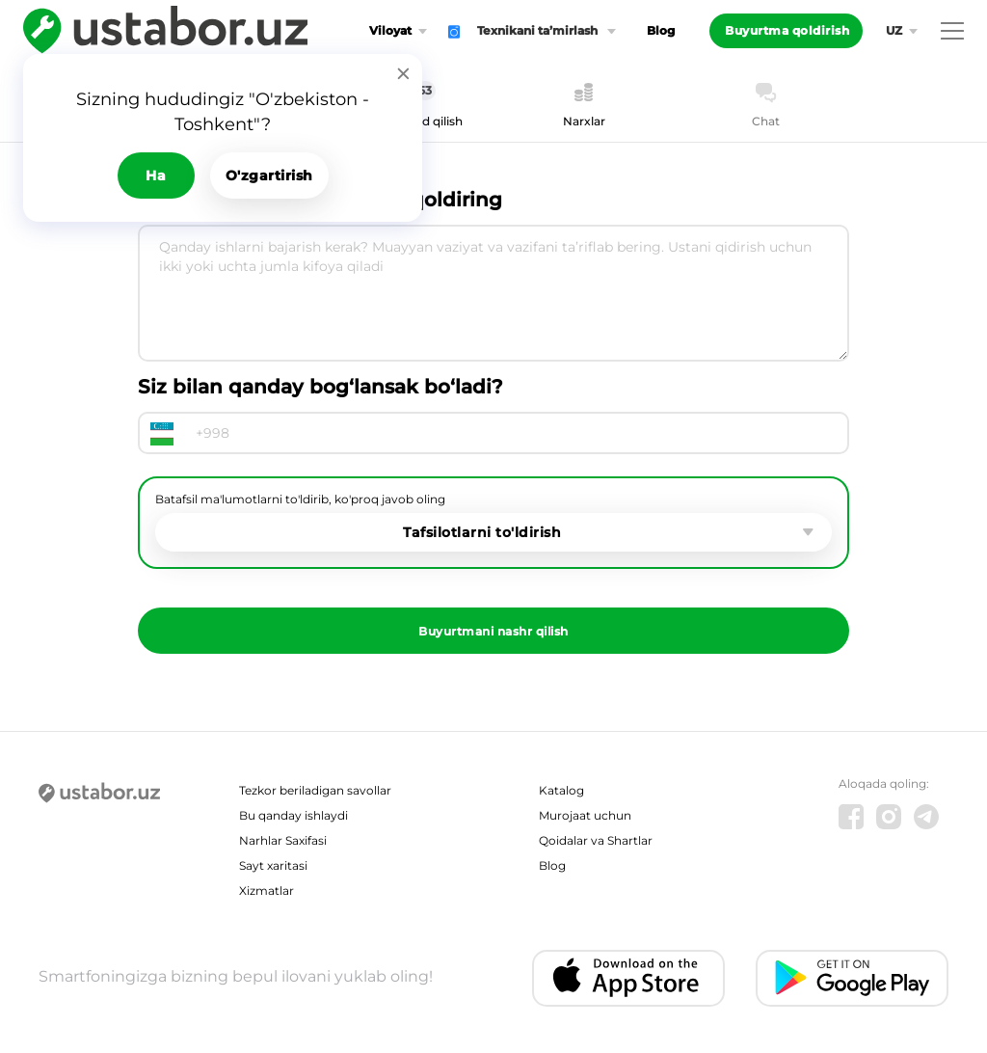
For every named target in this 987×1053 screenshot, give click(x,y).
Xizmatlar (266, 890)
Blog (661, 30)
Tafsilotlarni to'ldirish (482, 532)
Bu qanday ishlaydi (293, 815)
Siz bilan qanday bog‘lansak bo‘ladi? (320, 386)
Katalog (561, 790)
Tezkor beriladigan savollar (315, 790)
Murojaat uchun (585, 815)
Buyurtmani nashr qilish (493, 631)
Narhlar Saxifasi (283, 840)
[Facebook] (851, 816)
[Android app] (852, 978)
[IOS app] (628, 978)
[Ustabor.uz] (99, 793)
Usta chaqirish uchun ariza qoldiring (320, 199)
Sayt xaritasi (273, 865)
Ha (156, 175)
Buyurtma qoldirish (787, 30)
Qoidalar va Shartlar (596, 840)
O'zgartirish (269, 175)
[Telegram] (926, 816)
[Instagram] (888, 816)
